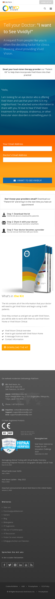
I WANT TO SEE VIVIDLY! (28, 180)
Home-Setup (46, 2)
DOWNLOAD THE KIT (16, 347)
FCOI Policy (45, 586)
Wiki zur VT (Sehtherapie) (13, 530)
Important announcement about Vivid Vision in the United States (27, 488)
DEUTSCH (7, 2)
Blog (5, 518)
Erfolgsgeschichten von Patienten (16, 541)
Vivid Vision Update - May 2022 (14, 479)
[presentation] (21, 170)
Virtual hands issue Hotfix (11, 471)
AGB (23, 586)
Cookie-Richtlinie (12, 586)
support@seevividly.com (22, 412)
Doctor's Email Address (15, 155)
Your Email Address (13, 144)
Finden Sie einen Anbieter (13, 537)
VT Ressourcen (9, 533)
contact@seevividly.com (23, 410)
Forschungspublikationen (13, 511)
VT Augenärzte (9, 526)
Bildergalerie (8, 522)
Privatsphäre (33, 586)
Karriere (7, 515)
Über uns (7, 507)
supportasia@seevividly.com (21, 414)
